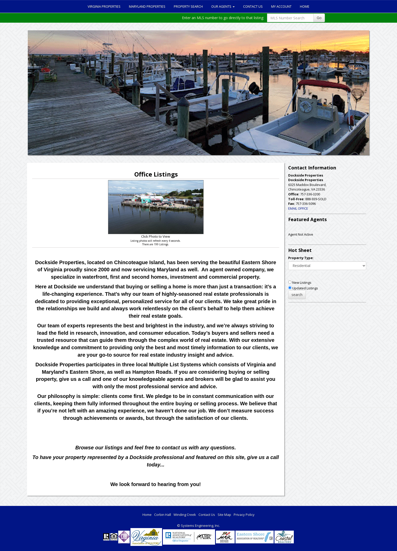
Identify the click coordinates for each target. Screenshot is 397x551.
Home (304, 6)
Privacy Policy (244, 514)
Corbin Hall (162, 514)
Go (319, 17)
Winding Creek (185, 514)
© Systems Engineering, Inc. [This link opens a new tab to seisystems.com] (198, 525)
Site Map (224, 514)
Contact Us (253, 6)
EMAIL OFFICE (298, 208)
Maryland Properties (147, 6)
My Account (281, 6)
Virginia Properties (104, 6)
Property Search (188, 6)
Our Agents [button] (223, 6)
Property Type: (301, 258)
